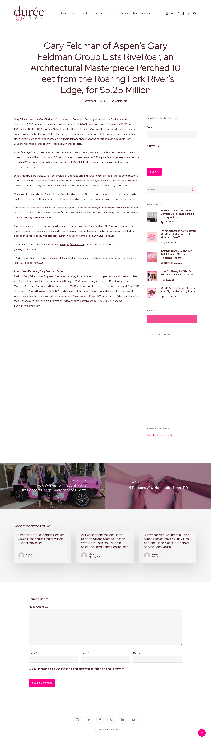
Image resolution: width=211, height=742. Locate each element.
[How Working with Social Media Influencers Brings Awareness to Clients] (52, 486)
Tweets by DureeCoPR (159, 435)
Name (33, 653)
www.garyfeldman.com (72, 244)
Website (138, 653)
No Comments (119, 100)
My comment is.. (38, 607)
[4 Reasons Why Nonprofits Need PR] (158, 486)
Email (150, 127)
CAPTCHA (153, 146)
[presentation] (170, 156)
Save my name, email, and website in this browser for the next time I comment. (78, 668)
